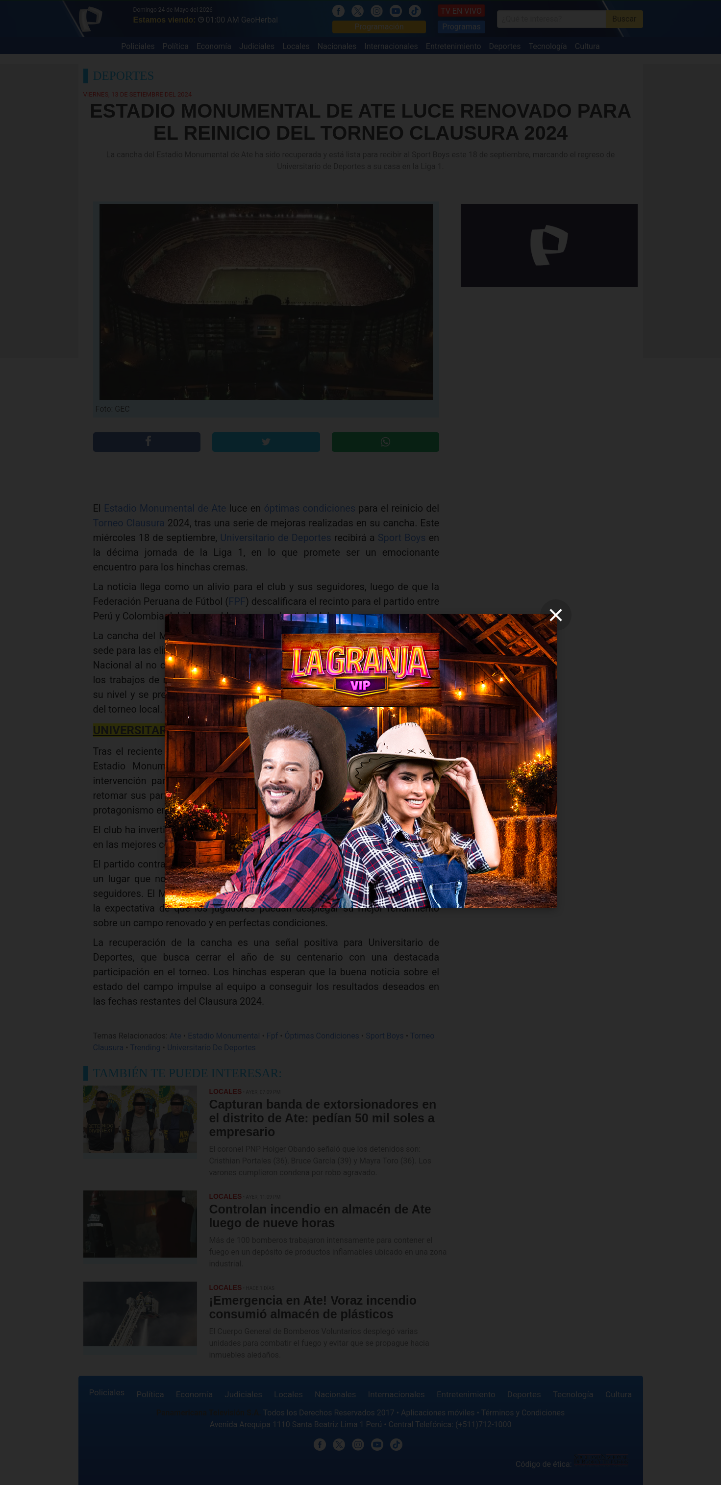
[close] (556, 615)
